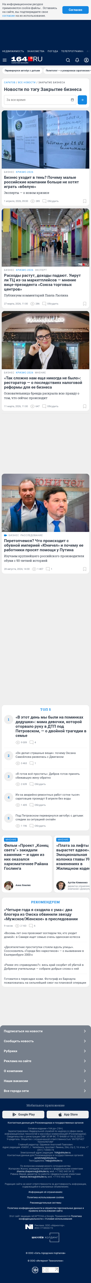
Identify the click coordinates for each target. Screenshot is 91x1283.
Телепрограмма (72, 51)
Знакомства (36, 51)
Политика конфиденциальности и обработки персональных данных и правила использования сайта (45, 1209)
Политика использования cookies (45, 1197)
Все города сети (45, 1091)
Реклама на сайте (45, 1061)
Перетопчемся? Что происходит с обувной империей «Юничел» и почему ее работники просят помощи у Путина (43, 545)
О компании (45, 1071)
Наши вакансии (45, 1081)
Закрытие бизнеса (51, 82)
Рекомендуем (45, 902)
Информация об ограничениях (45, 1192)
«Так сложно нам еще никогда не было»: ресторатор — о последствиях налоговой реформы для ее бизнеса (43, 383)
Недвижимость (13, 51)
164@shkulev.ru (62, 1152)
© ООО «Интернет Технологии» (45, 1260)
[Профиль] (86, 60)
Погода (53, 51)
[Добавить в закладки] (84, 201)
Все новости (27, 82)
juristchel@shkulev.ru (45, 1158)
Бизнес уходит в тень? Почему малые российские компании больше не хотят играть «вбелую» (41, 182)
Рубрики (45, 1051)
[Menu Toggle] (4, 60)
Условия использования (58, 1219)
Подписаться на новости (45, 1031)
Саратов (9, 82)
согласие (8, 15)
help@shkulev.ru (54, 1160)
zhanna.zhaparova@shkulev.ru (33, 1171)
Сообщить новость (45, 1041)
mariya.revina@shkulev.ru (33, 1176)
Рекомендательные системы (45, 1202)
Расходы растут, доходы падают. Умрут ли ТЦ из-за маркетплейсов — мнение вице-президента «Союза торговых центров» (42, 282)
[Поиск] (68, 60)
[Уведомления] (77, 60)
